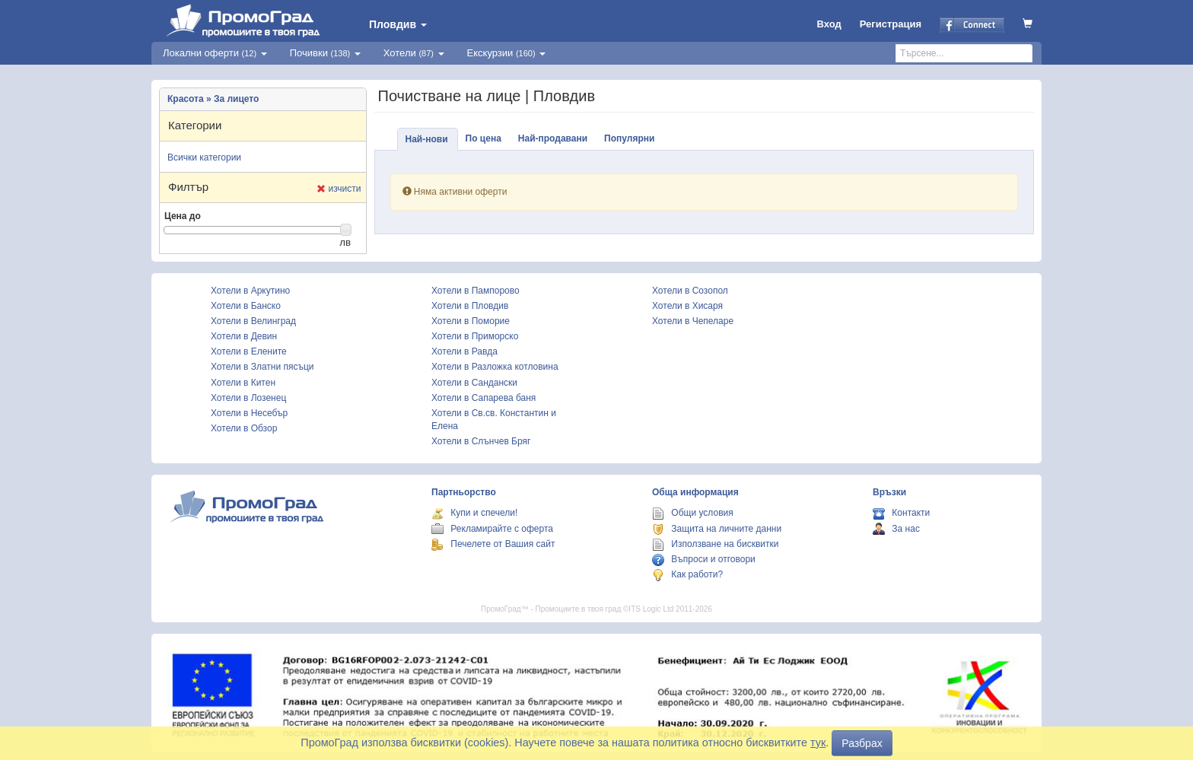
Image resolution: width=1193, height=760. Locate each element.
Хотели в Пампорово (475, 290)
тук (818, 742)
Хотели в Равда (464, 351)
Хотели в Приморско (474, 336)
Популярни (629, 138)
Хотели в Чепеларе (692, 321)
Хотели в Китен (243, 382)
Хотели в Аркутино (250, 290)
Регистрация (890, 24)
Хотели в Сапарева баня (483, 398)
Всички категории (204, 157)
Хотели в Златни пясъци (262, 366)
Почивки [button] (325, 53)
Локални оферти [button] (215, 53)
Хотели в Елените (249, 351)
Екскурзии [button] (506, 53)
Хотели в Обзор (244, 428)
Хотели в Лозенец (248, 398)
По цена (483, 138)
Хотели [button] (413, 53)
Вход (829, 24)
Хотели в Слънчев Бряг (480, 441)
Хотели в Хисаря (687, 306)
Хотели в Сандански (474, 382)
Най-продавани (552, 138)
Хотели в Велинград (253, 321)
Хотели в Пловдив (469, 306)
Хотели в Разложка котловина (494, 366)
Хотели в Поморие (470, 321)
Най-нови (427, 139)
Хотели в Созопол (690, 290)
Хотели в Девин (244, 336)
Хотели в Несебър (249, 413)
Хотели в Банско (246, 306)
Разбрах (861, 743)
